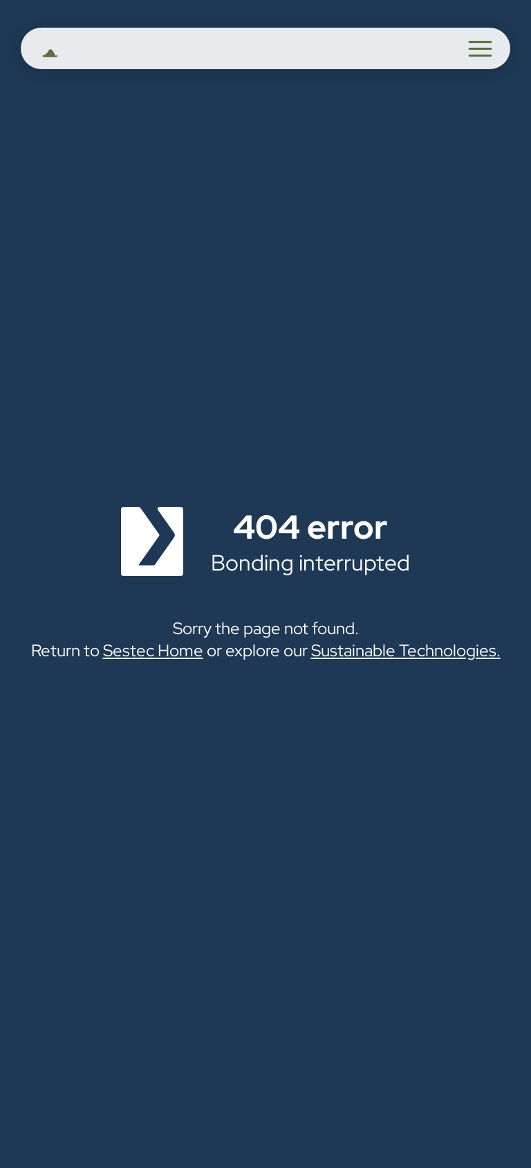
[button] (480, 48)
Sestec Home (153, 650)
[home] (78, 50)
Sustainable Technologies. (406, 650)
